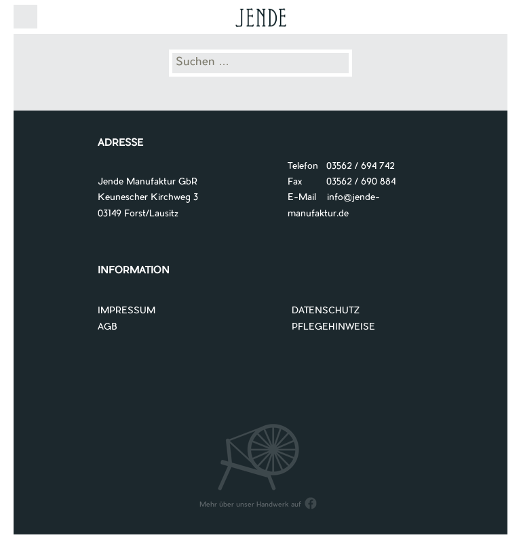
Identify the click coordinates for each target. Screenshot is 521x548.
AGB (107, 327)
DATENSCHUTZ (326, 311)
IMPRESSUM (126, 311)
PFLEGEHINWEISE (333, 327)
